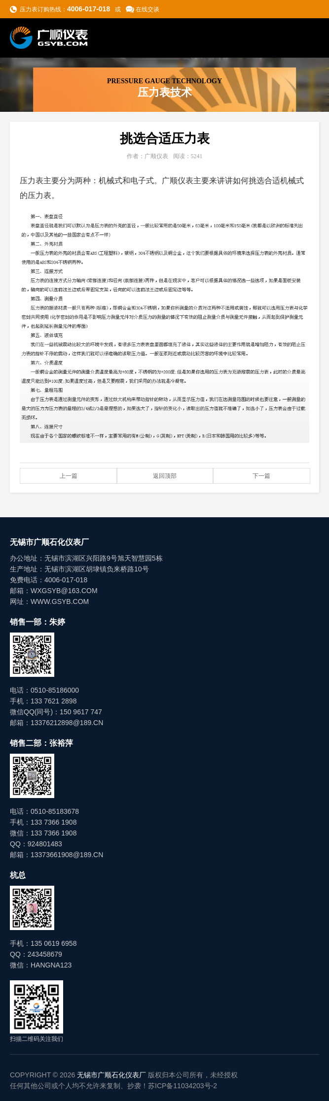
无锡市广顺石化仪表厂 (111, 1075)
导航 (309, 37)
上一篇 (68, 475)
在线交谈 (147, 9)
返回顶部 (165, 475)
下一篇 (261, 475)
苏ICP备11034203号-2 (182, 1086)
